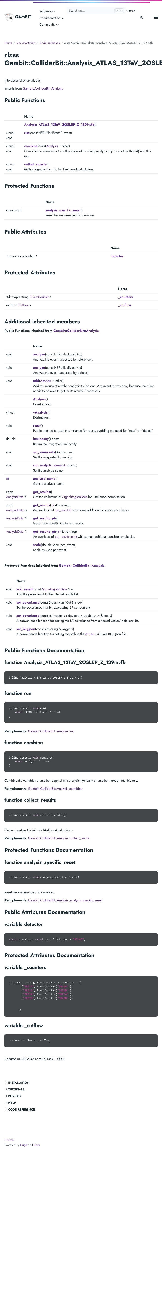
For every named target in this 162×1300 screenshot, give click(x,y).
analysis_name (44, 478)
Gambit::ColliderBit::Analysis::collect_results (58, 838)
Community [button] (49, 24)
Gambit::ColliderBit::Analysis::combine (55, 788)
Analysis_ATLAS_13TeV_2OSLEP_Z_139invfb (59, 124)
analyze (39, 354)
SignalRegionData (74, 496)
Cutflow (23, 305)
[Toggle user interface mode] (141, 17)
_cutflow (124, 305)
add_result (24, 589)
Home (8, 43)
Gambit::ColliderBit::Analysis (43, 88)
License (9, 1140)
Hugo (23, 1145)
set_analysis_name (47, 465)
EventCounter (40, 297)
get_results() (63, 510)
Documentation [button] (51, 17)
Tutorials (16, 1089)
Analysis (52, 146)
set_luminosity (44, 452)
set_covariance (27, 602)
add (36, 380)
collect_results (35, 164)
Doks (37, 1145)
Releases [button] (47, 11)
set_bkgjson (25, 628)
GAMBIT (17, 17)
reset (37, 425)
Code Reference (21, 1109)
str (64, 465)
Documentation (25, 43)
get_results (41, 491)
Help (12, 1103)
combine (30, 146)
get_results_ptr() (66, 536)
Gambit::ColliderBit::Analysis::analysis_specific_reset (65, 900)
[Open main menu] (156, 17)
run (26, 132)
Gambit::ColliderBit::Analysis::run (51, 731)
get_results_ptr (44, 518)
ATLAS (90, 634)
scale (37, 544)
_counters (125, 297)
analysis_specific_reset (62, 210)
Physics (14, 1096)
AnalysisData (15, 496)
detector (117, 256)
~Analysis (40, 412)
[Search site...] (96, 10)
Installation (18, 1082)
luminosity (41, 438)
